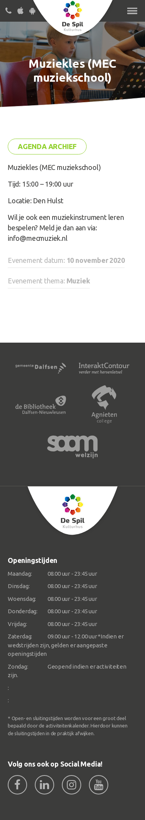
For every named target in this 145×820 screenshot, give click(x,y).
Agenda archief (47, 146)
